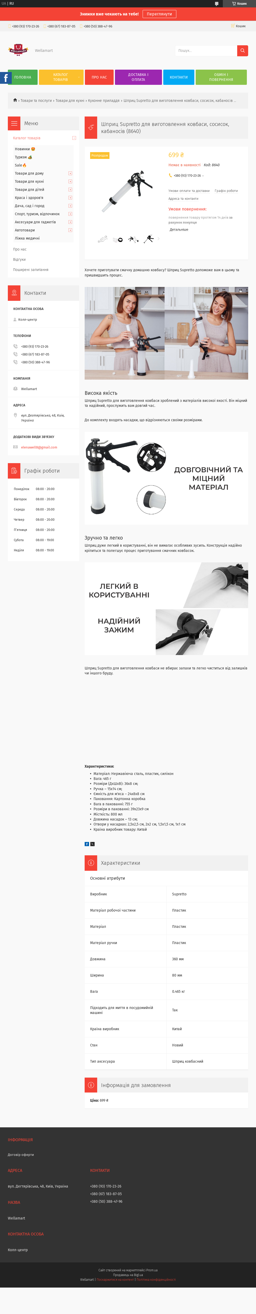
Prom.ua (152, 1270)
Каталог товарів (60, 77)
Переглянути (159, 14)
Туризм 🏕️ (23, 157)
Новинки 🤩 (25, 149)
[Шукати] (242, 50)
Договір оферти (21, 1155)
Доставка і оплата (138, 77)
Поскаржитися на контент (115, 1280)
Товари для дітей (29, 189)
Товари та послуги (36, 100)
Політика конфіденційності (156, 1280)
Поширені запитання (31, 270)
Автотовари (25, 230)
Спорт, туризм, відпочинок (37, 214)
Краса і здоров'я (29, 198)
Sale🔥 (21, 165)
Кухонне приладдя (104, 100)
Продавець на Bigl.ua (128, 1275)
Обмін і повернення (221, 77)
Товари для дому (29, 173)
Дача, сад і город (29, 206)
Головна (22, 77)
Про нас (99, 77)
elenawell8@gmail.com (39, 447)
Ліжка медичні (27, 238)
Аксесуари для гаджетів (35, 222)
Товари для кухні (70, 100)
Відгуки (19, 259)
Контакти (179, 77)
